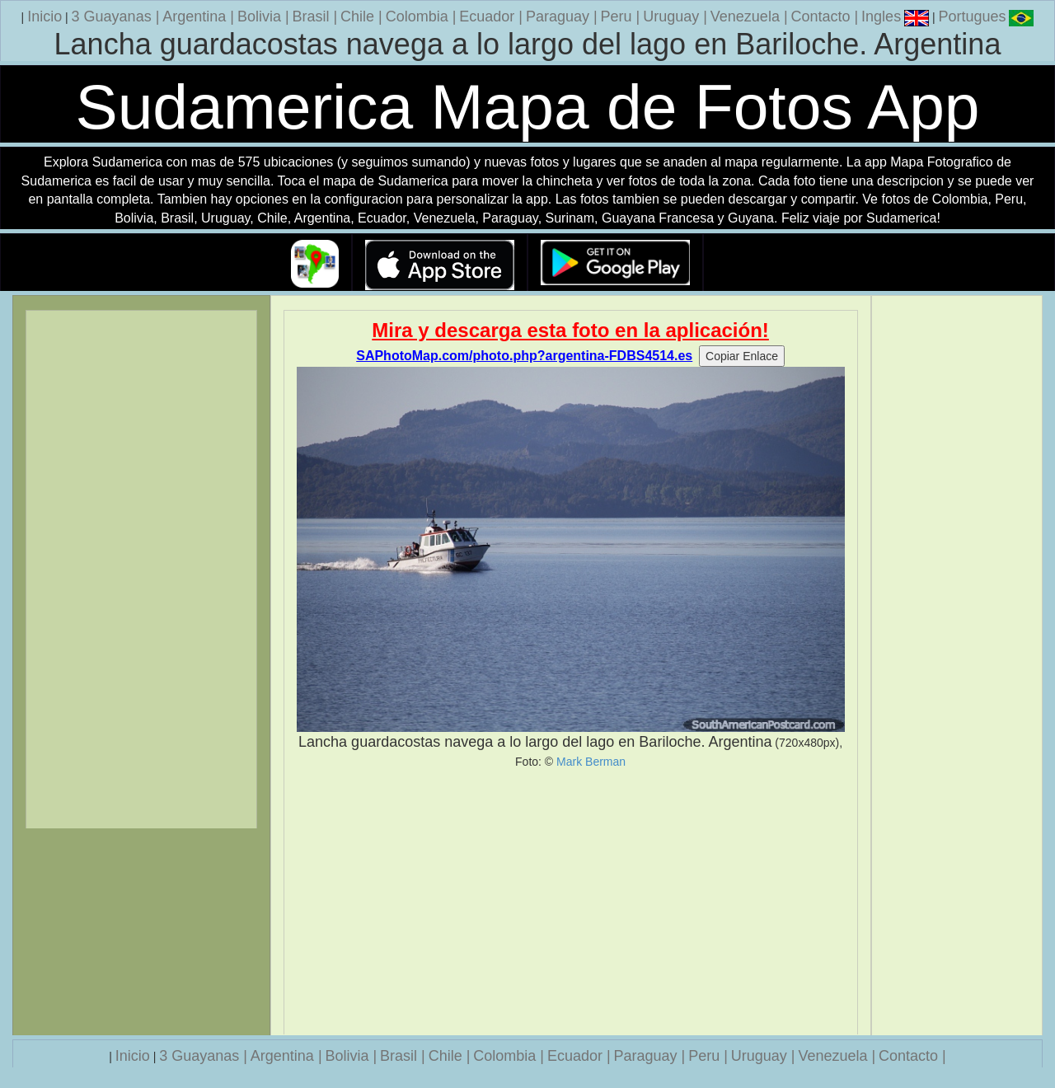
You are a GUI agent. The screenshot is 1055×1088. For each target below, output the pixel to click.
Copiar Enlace (742, 356)
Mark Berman (591, 761)
